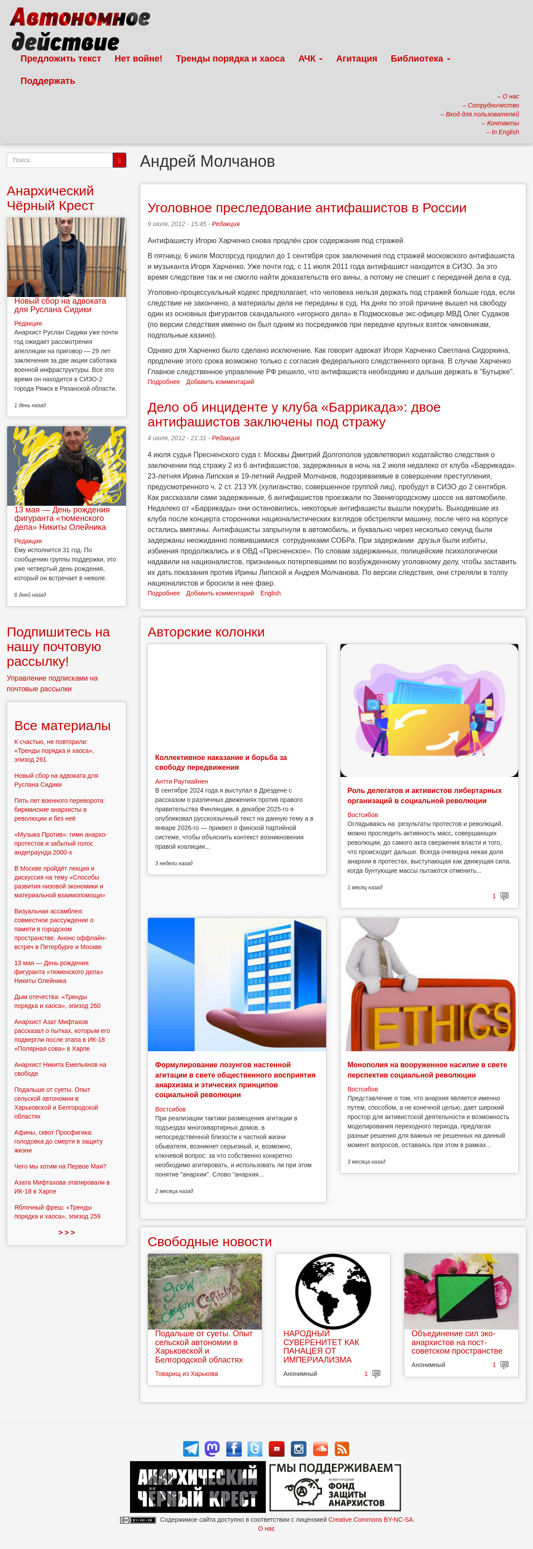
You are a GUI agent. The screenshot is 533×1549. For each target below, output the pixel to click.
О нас (266, 1528)
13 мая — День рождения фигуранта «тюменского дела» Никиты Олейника (62, 518)
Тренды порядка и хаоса (230, 58)
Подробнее (163, 381)
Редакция (225, 223)
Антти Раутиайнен (181, 781)
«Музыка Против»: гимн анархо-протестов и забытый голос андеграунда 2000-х (60, 843)
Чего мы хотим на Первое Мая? (60, 1166)
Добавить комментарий (220, 381)
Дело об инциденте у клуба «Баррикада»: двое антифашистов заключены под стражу (294, 414)
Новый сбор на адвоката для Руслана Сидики (60, 305)
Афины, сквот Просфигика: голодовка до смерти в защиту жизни (58, 1141)
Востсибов (363, 814)
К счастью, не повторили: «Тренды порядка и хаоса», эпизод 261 (54, 750)
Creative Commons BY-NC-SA (370, 1519)
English (270, 593)
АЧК (310, 58)
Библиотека (420, 58)
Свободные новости (209, 1241)
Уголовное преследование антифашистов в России (306, 207)
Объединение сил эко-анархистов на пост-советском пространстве (457, 1342)
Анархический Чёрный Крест (50, 198)
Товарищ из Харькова (186, 1373)
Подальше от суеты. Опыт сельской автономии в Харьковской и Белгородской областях (204, 1346)
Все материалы (62, 725)
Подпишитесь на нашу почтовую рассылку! (58, 646)
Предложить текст (61, 58)
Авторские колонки (205, 631)
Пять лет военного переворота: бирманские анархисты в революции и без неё (59, 809)
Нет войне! (139, 58)
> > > (67, 1232)
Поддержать (48, 81)
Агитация (356, 58)
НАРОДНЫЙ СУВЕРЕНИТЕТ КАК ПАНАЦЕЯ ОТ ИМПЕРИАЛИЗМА (321, 1346)
